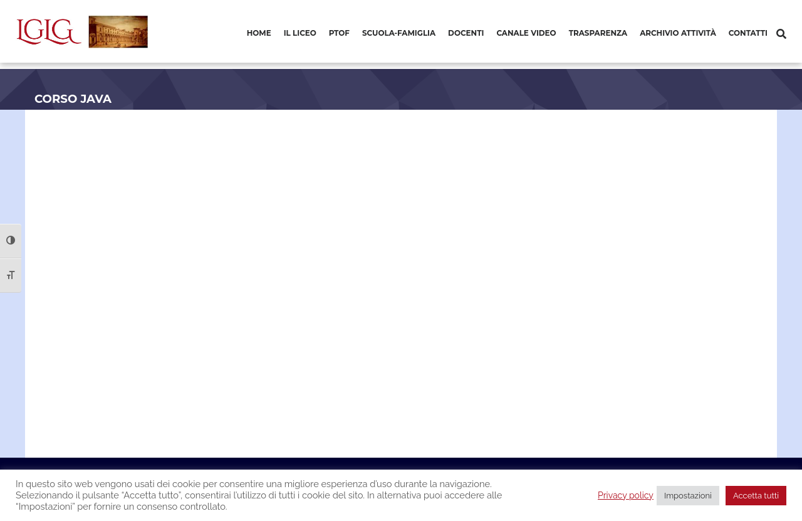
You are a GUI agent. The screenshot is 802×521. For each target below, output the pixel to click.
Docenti (466, 33)
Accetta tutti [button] (756, 495)
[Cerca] (781, 34)
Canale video (526, 33)
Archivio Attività (678, 33)
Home (259, 33)
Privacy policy (626, 495)
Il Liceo (300, 33)
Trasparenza (598, 33)
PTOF (339, 33)
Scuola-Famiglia (398, 33)
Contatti (748, 33)
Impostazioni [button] (688, 495)
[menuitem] (259, 34)
